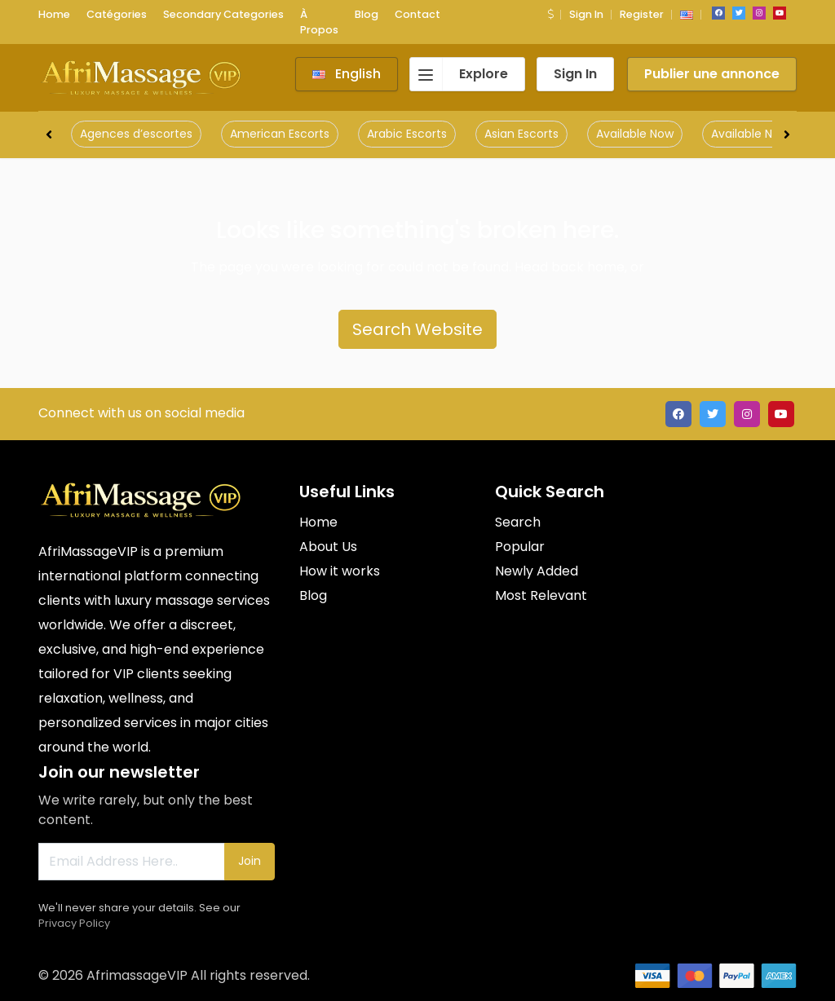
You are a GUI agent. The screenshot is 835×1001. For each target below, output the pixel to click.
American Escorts (279, 134)
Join (249, 861)
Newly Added (536, 571)
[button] (550, 14)
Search (518, 522)
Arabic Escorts (407, 134)
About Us (328, 546)
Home (318, 522)
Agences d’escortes (136, 134)
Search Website (417, 329)
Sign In (586, 14)
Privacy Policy (74, 923)
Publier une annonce (712, 73)
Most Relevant (541, 595)
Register (642, 14)
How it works (339, 571)
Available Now (635, 134)
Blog (313, 595)
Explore (459, 74)
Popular (520, 546)
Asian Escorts (521, 134)
